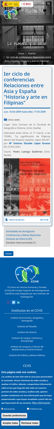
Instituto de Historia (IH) (19, 238)
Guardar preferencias (14, 418)
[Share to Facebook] (9, 303)
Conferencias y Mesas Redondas (23, 235)
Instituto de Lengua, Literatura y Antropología (27, 339)
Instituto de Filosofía (27, 326)
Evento (32, 53)
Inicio (21, 53)
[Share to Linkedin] (18, 303)
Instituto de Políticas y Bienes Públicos (27, 355)
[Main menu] (49, 3)
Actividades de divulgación (20, 231)
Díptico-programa (16, 220)
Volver (8, 253)
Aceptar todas (10, 425)
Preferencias (36, 411)
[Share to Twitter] (13, 303)
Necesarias (9, 411)
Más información (41, 405)
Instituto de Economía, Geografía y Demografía (27, 319)
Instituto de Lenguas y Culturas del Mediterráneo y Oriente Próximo (27, 348)
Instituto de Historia (27, 332)
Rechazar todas (29, 425)
